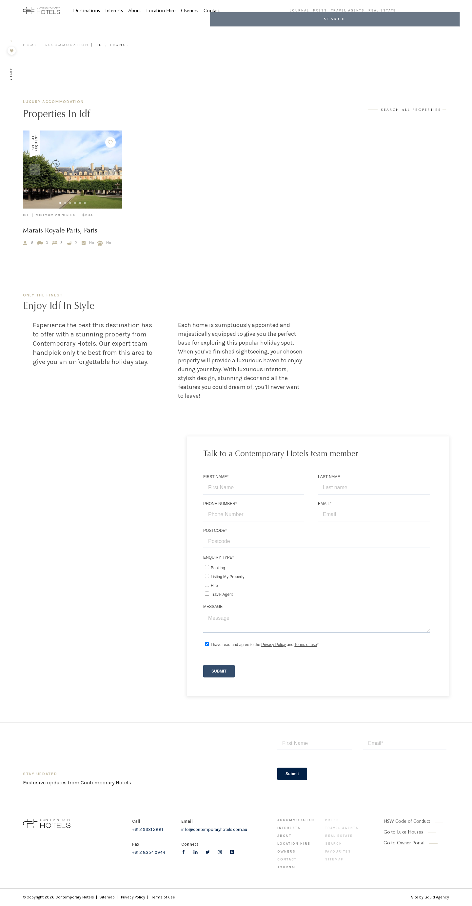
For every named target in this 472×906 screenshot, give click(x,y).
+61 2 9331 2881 (147, 829)
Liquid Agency (436, 897)
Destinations (86, 11)
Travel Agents (347, 11)
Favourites (338, 852)
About (134, 11)
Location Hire (161, 11)
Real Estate (382, 11)
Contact (212, 11)
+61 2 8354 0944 (148, 852)
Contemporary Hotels (74, 897)
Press (320, 11)
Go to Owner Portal (404, 843)
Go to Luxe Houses (403, 832)
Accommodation (67, 45)
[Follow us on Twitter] (207, 852)
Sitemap (334, 859)
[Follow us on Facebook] (183, 852)
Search (333, 844)
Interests (114, 11)
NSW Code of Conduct (407, 821)
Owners (189, 11)
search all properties (411, 110)
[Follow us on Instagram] (219, 852)
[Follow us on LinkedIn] (195, 852)
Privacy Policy (133, 897)
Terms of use (163, 897)
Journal (299, 11)
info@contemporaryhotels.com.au (214, 829)
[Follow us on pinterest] (231, 852)
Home (30, 45)
